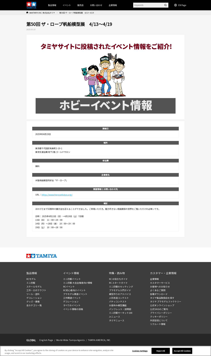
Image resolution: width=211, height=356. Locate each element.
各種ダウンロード (159, 294)
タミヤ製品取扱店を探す (162, 297)
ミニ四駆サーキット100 (120, 312)
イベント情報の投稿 (73, 309)
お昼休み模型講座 (118, 305)
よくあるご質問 (157, 290)
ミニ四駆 (30, 282)
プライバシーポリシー (161, 312)
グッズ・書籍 (33, 301)
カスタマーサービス (160, 282)
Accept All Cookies (182, 350)
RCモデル (31, 278)
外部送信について (159, 320)
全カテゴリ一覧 (34, 305)
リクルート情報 (157, 324)
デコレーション (34, 297)
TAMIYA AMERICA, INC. (99, 340)
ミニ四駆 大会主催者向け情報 (77, 282)
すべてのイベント (71, 305)
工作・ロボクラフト (36, 290)
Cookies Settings (140, 350)
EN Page (180, 5)
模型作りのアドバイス (120, 294)
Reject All (160, 350)
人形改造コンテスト (119, 297)
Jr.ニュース (114, 316)
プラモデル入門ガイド (120, 290)
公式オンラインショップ (162, 305)
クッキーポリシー (159, 316)
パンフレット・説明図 (120, 309)
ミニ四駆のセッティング (121, 286)
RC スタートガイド (118, 282)
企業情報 (154, 278)
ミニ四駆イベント (72, 278)
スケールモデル (34, 286)
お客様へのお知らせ (160, 286)
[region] (105, 351)
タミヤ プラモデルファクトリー (165, 301)
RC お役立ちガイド (118, 278)
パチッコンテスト (118, 301)
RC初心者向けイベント (74, 290)
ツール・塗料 (33, 294)
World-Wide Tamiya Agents (70, 340)
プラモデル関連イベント (75, 294)
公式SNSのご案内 (159, 309)
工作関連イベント (72, 297)
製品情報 (52, 5)
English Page (46, 340)
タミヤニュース (116, 320)
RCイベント (69, 286)
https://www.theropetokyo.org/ (56, 194)
